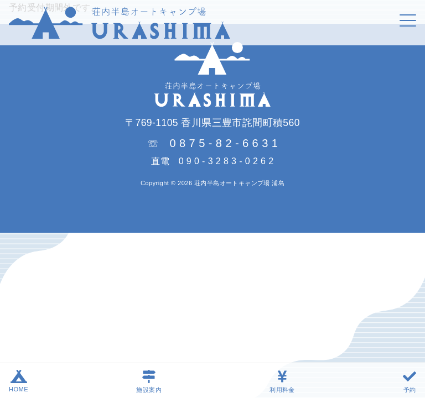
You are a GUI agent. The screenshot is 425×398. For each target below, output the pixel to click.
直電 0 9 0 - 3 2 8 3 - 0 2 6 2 (212, 161)
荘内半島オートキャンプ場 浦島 (239, 183)
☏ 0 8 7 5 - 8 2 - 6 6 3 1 (213, 142)
